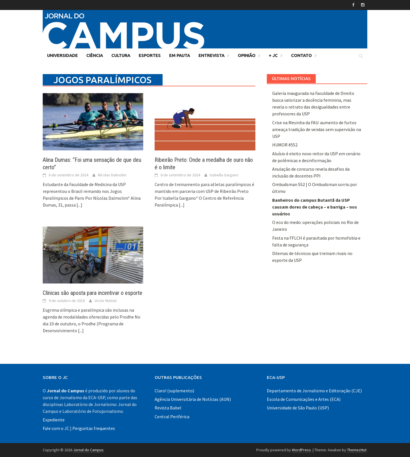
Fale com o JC (56, 428)
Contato (301, 55)
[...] (79, 205)
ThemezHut (356, 449)
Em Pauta (179, 55)
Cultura (120, 55)
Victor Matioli (105, 300)
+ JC (273, 55)
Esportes (150, 55)
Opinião (246, 55)
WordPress (301, 449)
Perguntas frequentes (93, 428)
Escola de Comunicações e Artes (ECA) (304, 399)
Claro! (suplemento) (174, 390)
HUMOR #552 (285, 145)
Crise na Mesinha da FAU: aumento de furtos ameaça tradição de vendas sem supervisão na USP (316, 129)
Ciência (94, 55)
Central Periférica (172, 416)
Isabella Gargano (224, 175)
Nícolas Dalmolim (112, 175)
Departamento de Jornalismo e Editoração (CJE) (314, 390)
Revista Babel (168, 408)
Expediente (54, 420)
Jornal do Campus (88, 449)
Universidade (62, 55)
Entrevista (211, 55)
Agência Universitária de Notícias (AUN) (193, 399)
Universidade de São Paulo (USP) (298, 408)
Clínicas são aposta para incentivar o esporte (92, 292)
